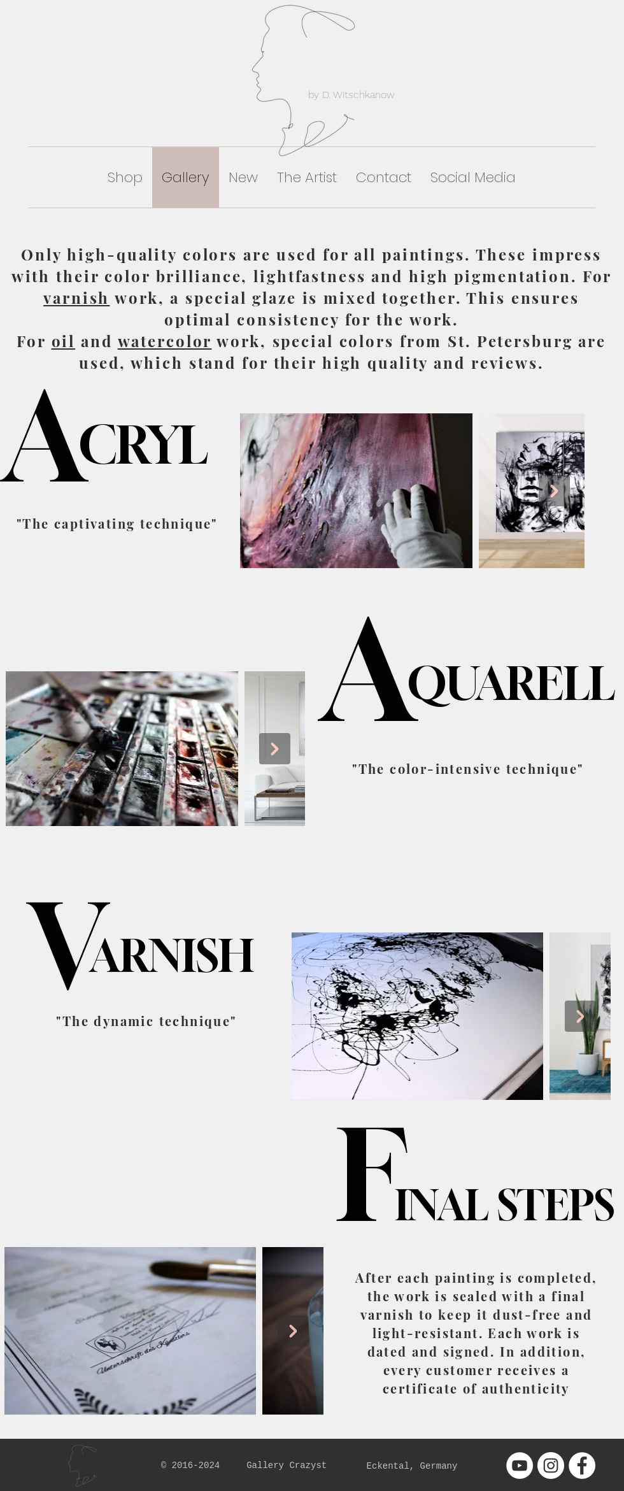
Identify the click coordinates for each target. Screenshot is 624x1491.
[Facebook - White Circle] (582, 1465)
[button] (125, 177)
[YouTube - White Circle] (519, 1465)
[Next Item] (554, 490)
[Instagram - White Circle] (550, 1465)
